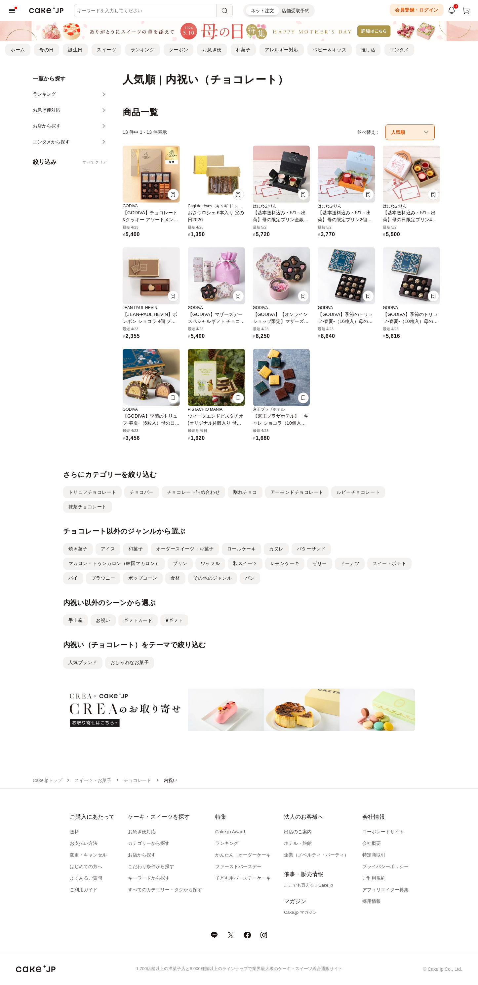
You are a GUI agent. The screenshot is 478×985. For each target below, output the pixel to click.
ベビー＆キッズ (329, 49)
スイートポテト (389, 563)
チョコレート (137, 780)
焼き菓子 (78, 548)
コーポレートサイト (383, 831)
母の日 (46, 49)
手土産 (75, 620)
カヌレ (276, 548)
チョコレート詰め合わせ (193, 492)
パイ (73, 578)
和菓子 (243, 49)
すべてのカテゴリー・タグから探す (165, 889)
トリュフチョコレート (92, 492)
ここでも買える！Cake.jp (308, 885)
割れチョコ (245, 492)
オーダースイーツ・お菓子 (185, 548)
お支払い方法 (84, 843)
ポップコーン (142, 578)
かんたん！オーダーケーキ (243, 854)
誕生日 (75, 49)
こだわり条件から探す (151, 866)
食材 (175, 578)
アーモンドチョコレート (296, 492)
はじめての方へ (86, 866)
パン (250, 578)
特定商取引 (373, 854)
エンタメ (399, 49)
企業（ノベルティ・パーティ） (316, 854)
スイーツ (106, 49)
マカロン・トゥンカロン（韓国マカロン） (114, 563)
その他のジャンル (212, 578)
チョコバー (142, 492)
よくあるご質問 (86, 878)
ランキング (143, 49)
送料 (74, 831)
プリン (180, 563)
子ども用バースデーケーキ (243, 878)
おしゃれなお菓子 (129, 662)
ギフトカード (138, 620)
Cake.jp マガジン (300, 912)
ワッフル (210, 563)
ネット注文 (262, 10)
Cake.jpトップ (47, 780)
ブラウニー (103, 578)
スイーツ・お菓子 (92, 780)
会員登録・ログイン (416, 10)
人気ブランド (82, 662)
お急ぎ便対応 (142, 831)
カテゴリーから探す (149, 843)
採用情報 (371, 901)
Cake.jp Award (230, 831)
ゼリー (319, 563)
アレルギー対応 (282, 49)
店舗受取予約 (295, 10)
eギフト (174, 620)
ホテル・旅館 (298, 843)
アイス (108, 548)
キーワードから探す (149, 878)
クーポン (178, 49)
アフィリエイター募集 (385, 889)
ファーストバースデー (238, 866)
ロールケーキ (241, 548)
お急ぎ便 (211, 49)
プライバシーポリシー (385, 866)
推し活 (368, 49)
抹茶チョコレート (87, 506)
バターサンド (311, 548)
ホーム (18, 49)
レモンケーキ (284, 563)
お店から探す (142, 854)
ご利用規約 (373, 878)
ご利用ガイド (84, 889)
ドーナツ (349, 563)
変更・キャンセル (88, 854)
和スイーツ (245, 563)
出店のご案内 (298, 831)
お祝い (103, 620)
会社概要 (371, 843)
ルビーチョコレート (358, 492)
